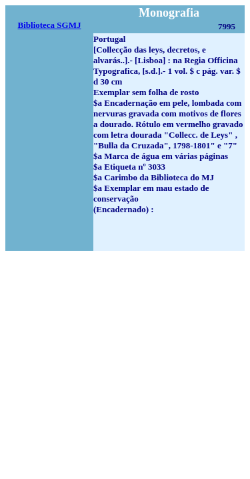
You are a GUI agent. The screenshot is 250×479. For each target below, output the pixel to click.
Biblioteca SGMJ (49, 25)
